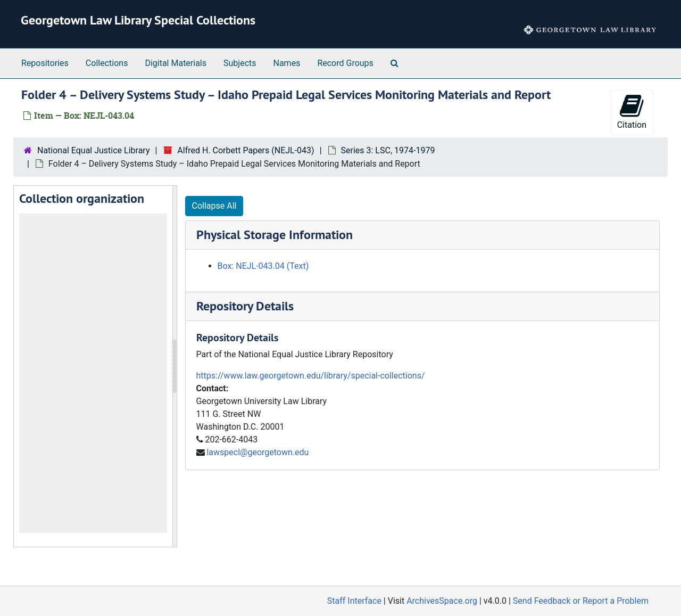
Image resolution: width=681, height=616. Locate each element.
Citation (631, 111)
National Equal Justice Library (93, 150)
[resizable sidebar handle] (174, 366)
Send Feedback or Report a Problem (581, 601)
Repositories (45, 63)
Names (287, 63)
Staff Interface (354, 601)
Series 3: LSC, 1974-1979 (388, 150)
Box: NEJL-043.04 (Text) (263, 266)
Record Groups (345, 63)
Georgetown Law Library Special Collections (138, 20)
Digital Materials (175, 63)
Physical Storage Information (274, 234)
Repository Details (245, 306)
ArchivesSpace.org (441, 601)
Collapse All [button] (214, 206)
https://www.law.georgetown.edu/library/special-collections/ (310, 376)
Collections (107, 63)
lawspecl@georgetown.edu (257, 452)
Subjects (239, 63)
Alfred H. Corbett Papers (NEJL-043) (245, 150)
